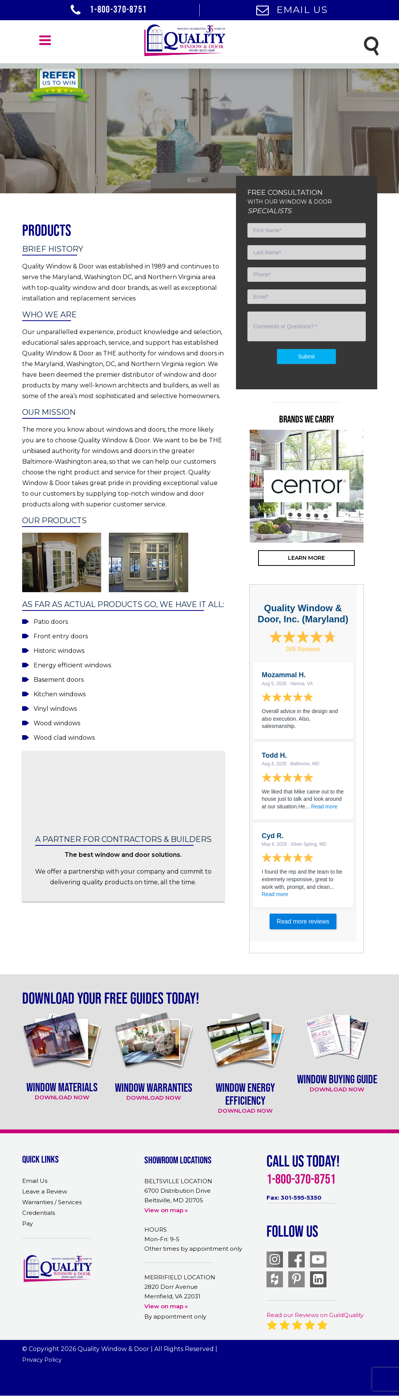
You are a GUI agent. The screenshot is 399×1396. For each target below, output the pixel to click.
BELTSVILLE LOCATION (178, 1181)
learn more (306, 557)
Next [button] (375, 516)
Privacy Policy (41, 1359)
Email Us (292, 9)
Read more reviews (303, 921)
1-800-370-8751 (109, 9)
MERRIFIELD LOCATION (179, 1277)
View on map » (166, 1210)
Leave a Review (44, 1191)
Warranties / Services (52, 1202)
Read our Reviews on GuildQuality (315, 1315)
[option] (306, 486)
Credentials (38, 1212)
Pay (27, 1223)
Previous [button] (238, 516)
